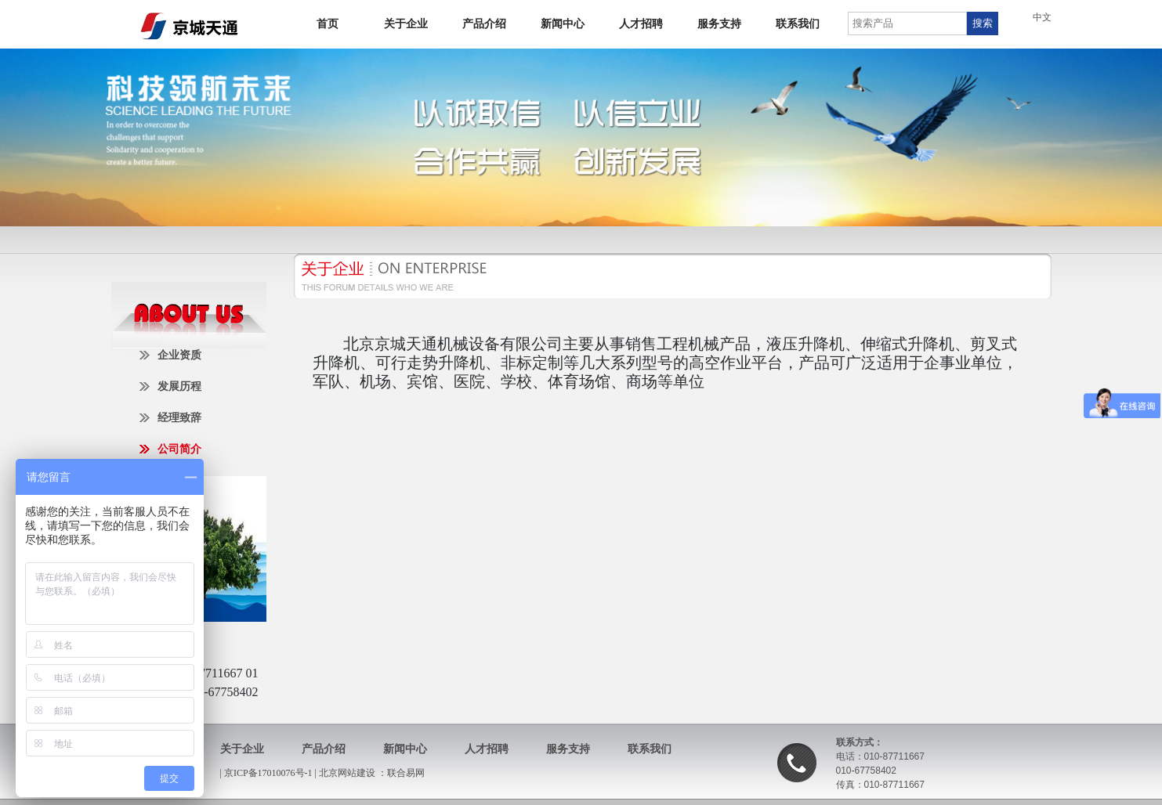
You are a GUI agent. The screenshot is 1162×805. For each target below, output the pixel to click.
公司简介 (179, 449)
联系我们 (798, 24)
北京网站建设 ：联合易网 (372, 772)
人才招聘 (641, 24)
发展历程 (179, 386)
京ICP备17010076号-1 (269, 772)
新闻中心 (563, 24)
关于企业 (406, 24)
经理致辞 (179, 418)
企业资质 (179, 355)
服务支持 (719, 24)
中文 (1042, 17)
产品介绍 (484, 24)
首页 (327, 24)
